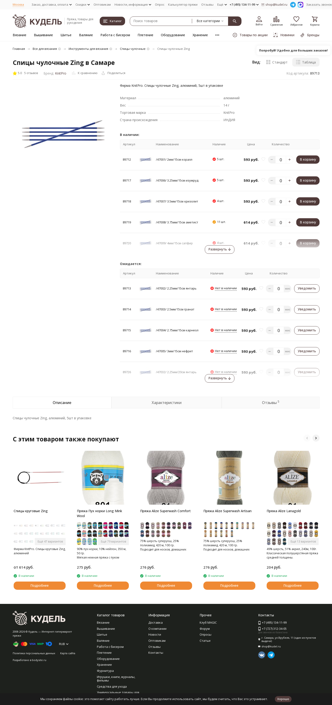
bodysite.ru (39, 660)
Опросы (205, 634)
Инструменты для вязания (88, 49)
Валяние (86, 35)
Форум (205, 628)
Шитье (65, 35)
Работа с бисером (115, 35)
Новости (154, 634)
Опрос (159, 4)
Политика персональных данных (34, 653)
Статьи (205, 640)
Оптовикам (102, 4)
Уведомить (307, 288)
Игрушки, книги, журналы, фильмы (116, 679)
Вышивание (43, 35)
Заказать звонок (319, 4)
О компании (157, 628)
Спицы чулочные (133, 49)
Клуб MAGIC (208, 622)
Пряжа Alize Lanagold (284, 511)
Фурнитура (105, 671)
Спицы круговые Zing (31, 511)
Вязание (19, 35)
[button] (307, 438)
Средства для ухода (112, 686)
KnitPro (60, 73)
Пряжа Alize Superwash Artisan (227, 511)
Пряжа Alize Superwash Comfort (165, 511)
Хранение (200, 35)
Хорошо (283, 699)
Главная (19, 49)
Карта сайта (67, 653)
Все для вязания (45, 49)
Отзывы (207, 4)
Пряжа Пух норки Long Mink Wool (99, 513)
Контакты (155, 652)
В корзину (308, 159)
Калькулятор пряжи (183, 4)
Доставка (155, 622)
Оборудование (173, 35)
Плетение (145, 35)
